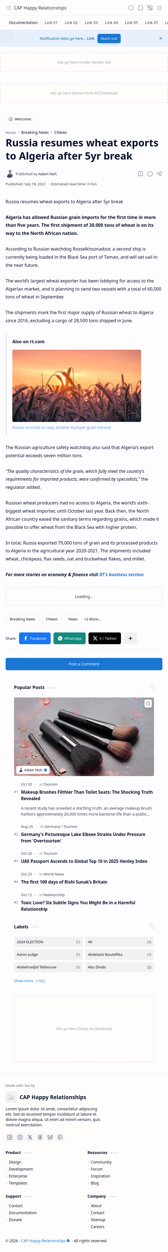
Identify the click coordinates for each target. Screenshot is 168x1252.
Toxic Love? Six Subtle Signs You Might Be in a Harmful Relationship (78, 906)
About (96, 1205)
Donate (15, 1219)
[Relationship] (54, 894)
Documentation (23, 1212)
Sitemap (98, 1219)
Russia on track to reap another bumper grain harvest (61, 427)
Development (21, 1169)
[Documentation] (23, 22)
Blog (95, 1183)
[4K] (119, 942)
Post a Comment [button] (84, 664)
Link (91, 38)
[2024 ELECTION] (48, 942)
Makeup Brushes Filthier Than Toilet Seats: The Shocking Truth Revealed (87, 795)
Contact (16, 1205)
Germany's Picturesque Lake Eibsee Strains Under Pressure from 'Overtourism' (83, 837)
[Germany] (54, 826)
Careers (97, 1226)
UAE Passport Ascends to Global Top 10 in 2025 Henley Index (84, 861)
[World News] (54, 874)
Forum (96, 1169)
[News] (73, 619)
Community (101, 1162)
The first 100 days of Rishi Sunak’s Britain (64, 882)
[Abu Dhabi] (119, 967)
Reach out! (109, 38)
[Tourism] (50, 784)
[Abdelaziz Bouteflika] (119, 954)
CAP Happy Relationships (40, 8)
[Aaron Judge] (48, 954)
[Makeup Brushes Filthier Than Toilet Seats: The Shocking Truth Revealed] (84, 736)
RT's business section (121, 574)
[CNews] (52, 619)
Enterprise (18, 1176)
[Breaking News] (22, 619)
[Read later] (140, 174)
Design (15, 1162)
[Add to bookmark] (148, 703)
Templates (18, 1183)
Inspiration (100, 1176)
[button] (8, 8)
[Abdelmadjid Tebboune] (48, 967)
